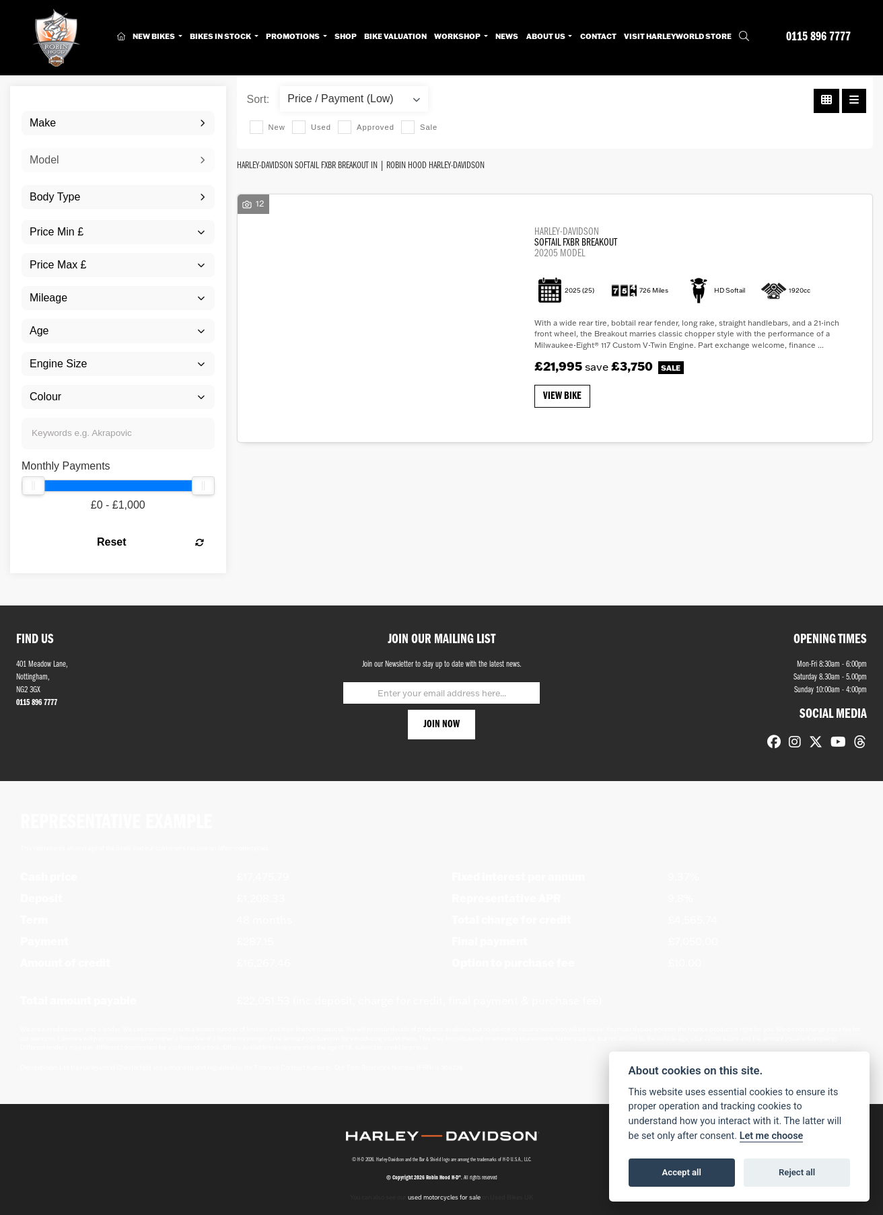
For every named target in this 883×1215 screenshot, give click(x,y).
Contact (598, 36)
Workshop (458, 36)
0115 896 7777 (818, 37)
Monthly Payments (66, 466)
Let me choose (772, 1136)
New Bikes (154, 36)
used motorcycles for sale (444, 1197)
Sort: (258, 99)
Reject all (797, 1172)
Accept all (681, 1172)
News (506, 36)
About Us (546, 36)
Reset (150, 542)
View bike (562, 396)
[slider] (33, 485)
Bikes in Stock (221, 36)
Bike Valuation (395, 36)
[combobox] (118, 123)
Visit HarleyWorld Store (678, 36)
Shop (345, 36)
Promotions (293, 36)
